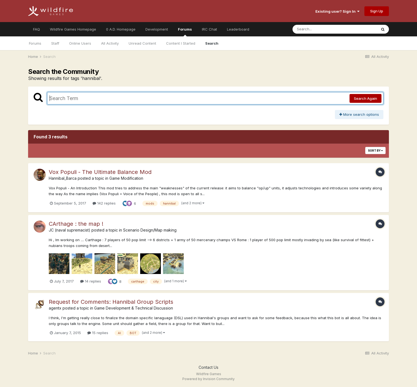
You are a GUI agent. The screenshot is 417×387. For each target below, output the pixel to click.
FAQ (36, 29)
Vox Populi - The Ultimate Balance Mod (100, 172)
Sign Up (376, 11)
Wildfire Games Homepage (73, 29)
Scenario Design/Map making (150, 230)
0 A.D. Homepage (121, 29)
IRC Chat (209, 29)
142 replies (104, 203)
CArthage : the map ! (76, 224)
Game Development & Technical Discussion (133, 308)
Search (211, 43)
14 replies (90, 281)
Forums (185, 31)
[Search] (320, 29)
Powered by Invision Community (208, 379)
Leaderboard (238, 29)
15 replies (97, 332)
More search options (359, 114)
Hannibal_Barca (63, 178)
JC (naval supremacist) (69, 230)
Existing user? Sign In (337, 11)
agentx (55, 308)
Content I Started (180, 43)
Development (156, 29)
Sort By (375, 150)
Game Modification (126, 178)
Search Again (365, 98)
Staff (55, 43)
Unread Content (142, 43)
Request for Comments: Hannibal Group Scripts (111, 302)
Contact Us (208, 367)
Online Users (80, 43)
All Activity (110, 43)
